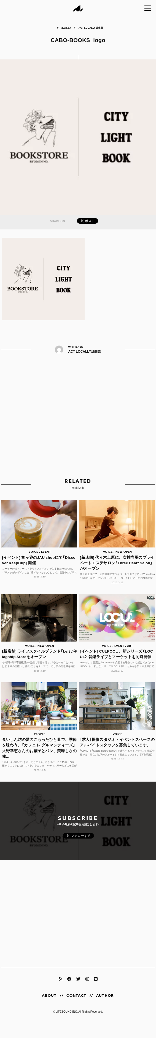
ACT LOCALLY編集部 (91, 27)
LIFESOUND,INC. (67, 1011)
